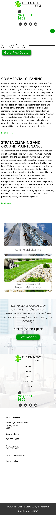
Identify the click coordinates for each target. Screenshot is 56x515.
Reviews (28, 371)
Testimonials (28, 337)
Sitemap (28, 386)
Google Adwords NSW (28, 511)
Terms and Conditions (16, 455)
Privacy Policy (12, 461)
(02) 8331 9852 (12, 439)
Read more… (7, 132)
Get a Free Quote (16, 52)
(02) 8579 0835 (12, 448)
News (28, 376)
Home (28, 366)
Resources (28, 381)
